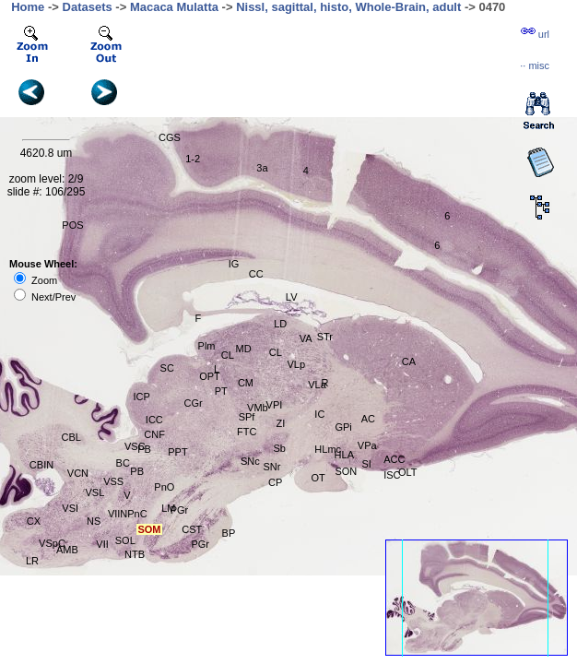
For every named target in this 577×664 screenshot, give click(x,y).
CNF (154, 434)
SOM (148, 529)
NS (93, 521)
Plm (207, 345)
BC (123, 462)
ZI (281, 423)
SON (346, 471)
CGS (170, 137)
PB (144, 449)
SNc (250, 461)
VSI (70, 508)
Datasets (87, 7)
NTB (134, 554)
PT (221, 391)
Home (27, 7)
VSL (95, 492)
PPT (177, 451)
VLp (296, 364)
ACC (394, 459)
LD (280, 323)
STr (325, 336)
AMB (67, 549)
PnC (137, 513)
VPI (274, 404)
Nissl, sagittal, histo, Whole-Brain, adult (348, 7)
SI (366, 463)
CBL (71, 437)
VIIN (117, 513)
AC (368, 418)
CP (275, 482)
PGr (180, 510)
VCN (77, 473)
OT (317, 477)
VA (306, 338)
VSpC (52, 543)
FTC (246, 431)
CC (256, 273)
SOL (125, 540)
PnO (164, 486)
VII (102, 544)
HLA (344, 454)
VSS (113, 481)
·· (534, 65)
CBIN (41, 464)
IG (234, 263)
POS (72, 225)
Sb (279, 448)
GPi (343, 427)
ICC (154, 419)
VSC (135, 446)
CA (409, 361)
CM (245, 382)
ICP (141, 396)
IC (319, 414)
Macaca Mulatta (174, 7)
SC (167, 368)
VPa (367, 445)
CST (192, 529)
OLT (408, 472)
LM (168, 508)
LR (32, 560)
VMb (257, 407)
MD (244, 348)
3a (261, 167)
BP (229, 533)
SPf (247, 416)
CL (275, 352)
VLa (317, 384)
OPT (209, 376)
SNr (271, 466)
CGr (193, 403)
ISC (391, 474)
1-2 (192, 158)
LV (292, 296)
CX (34, 521)
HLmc (327, 449)
